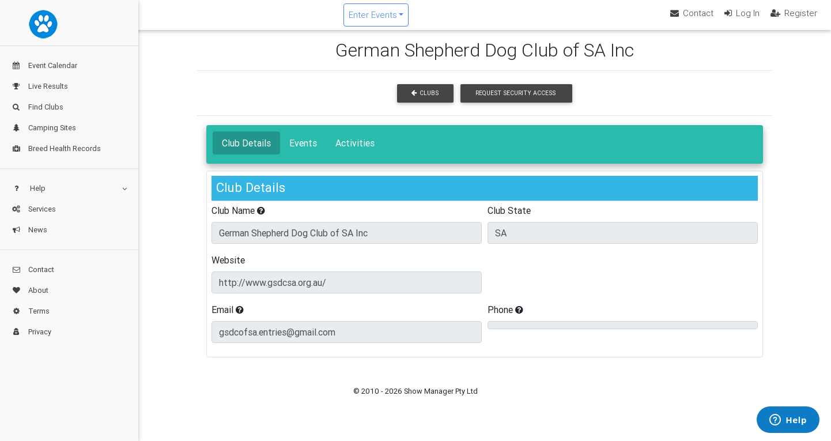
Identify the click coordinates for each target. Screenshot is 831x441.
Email (227, 319)
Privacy (31, 332)
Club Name (238, 219)
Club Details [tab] (246, 152)
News (29, 230)
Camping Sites (44, 128)
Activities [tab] (355, 152)
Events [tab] (303, 152)
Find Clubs (37, 107)
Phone (505, 319)
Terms (31, 311)
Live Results (40, 86)
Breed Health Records (56, 148)
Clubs (425, 103)
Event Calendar (44, 65)
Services (34, 209)
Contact (33, 269)
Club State (509, 219)
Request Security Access (515, 103)
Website (228, 269)
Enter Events (441, 19)
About (30, 290)
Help (69, 188)
